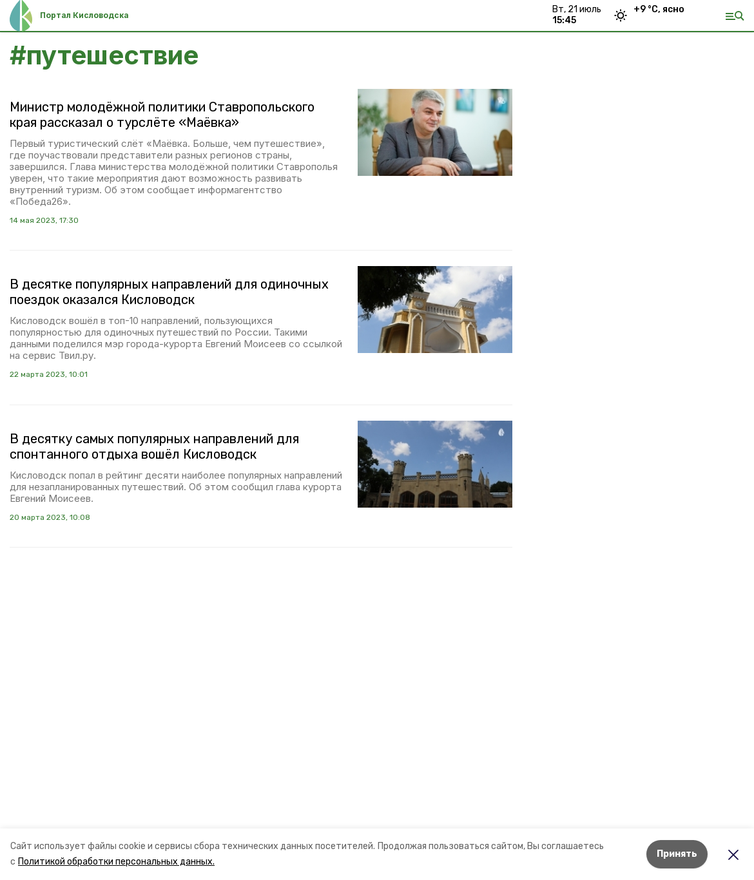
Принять (677, 853)
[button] (435, 132)
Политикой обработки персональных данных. (116, 861)
